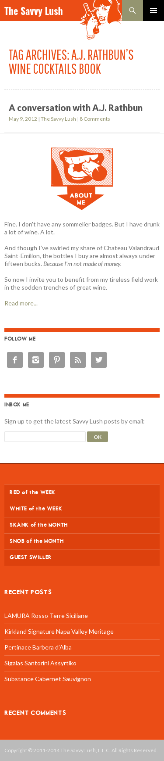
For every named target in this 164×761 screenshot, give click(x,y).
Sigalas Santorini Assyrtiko (40, 663)
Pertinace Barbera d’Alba (38, 647)
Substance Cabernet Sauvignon (47, 678)
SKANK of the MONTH (39, 525)
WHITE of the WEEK (36, 509)
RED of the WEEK (33, 492)
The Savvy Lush (33, 11)
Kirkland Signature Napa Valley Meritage (59, 631)
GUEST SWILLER (31, 557)
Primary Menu (153, 10)
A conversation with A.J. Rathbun (76, 107)
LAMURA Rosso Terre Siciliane (46, 615)
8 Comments (95, 118)
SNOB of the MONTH (36, 541)
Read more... (21, 303)
